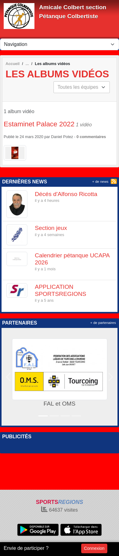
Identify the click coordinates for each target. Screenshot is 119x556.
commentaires (93, 137)
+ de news (100, 181)
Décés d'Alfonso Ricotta (66, 194)
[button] (8, 376)
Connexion (94, 548)
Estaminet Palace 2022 (39, 124)
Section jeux (51, 228)
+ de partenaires (103, 323)
